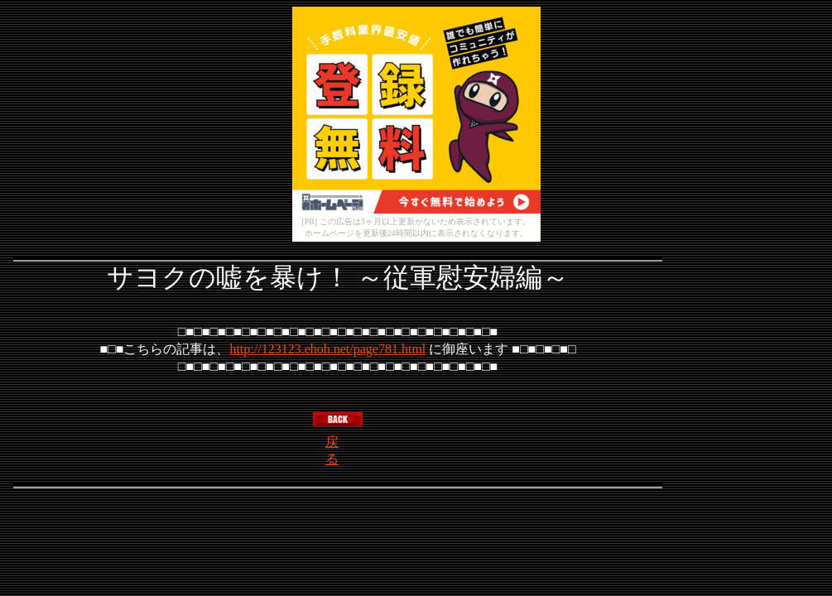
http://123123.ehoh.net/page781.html (327, 349)
